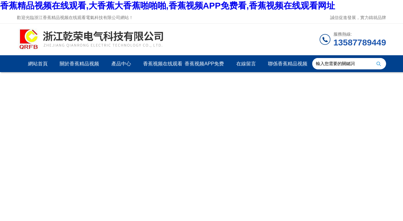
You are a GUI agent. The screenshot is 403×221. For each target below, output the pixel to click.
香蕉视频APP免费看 (204, 66)
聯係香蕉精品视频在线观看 (287, 66)
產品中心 (121, 63)
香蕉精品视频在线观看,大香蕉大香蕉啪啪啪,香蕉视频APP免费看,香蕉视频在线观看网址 (167, 5)
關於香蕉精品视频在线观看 (79, 66)
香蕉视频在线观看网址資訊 (162, 66)
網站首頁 (38, 63)
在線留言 (246, 63)
